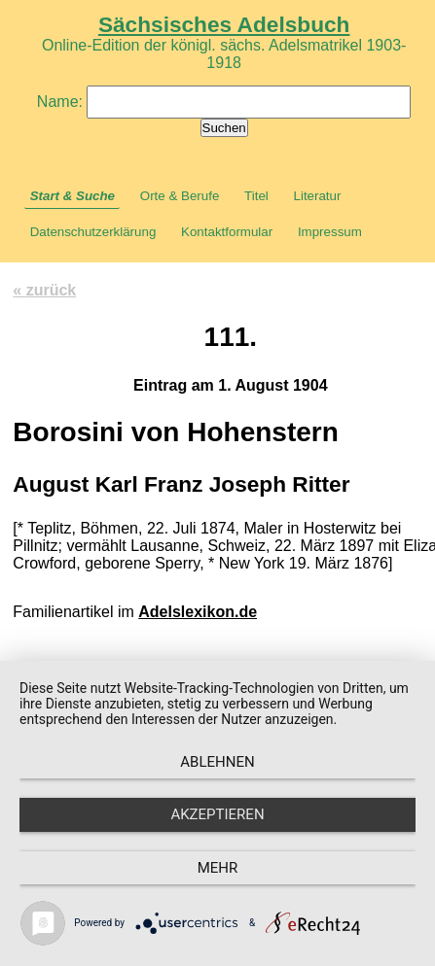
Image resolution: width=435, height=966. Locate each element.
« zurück (44, 290)
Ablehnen (217, 762)
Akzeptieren (217, 814)
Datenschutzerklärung (93, 231)
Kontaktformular (226, 231)
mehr (218, 868)
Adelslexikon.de (197, 612)
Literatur (318, 196)
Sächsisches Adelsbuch (224, 24)
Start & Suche (72, 196)
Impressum (330, 231)
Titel (256, 196)
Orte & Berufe (180, 196)
